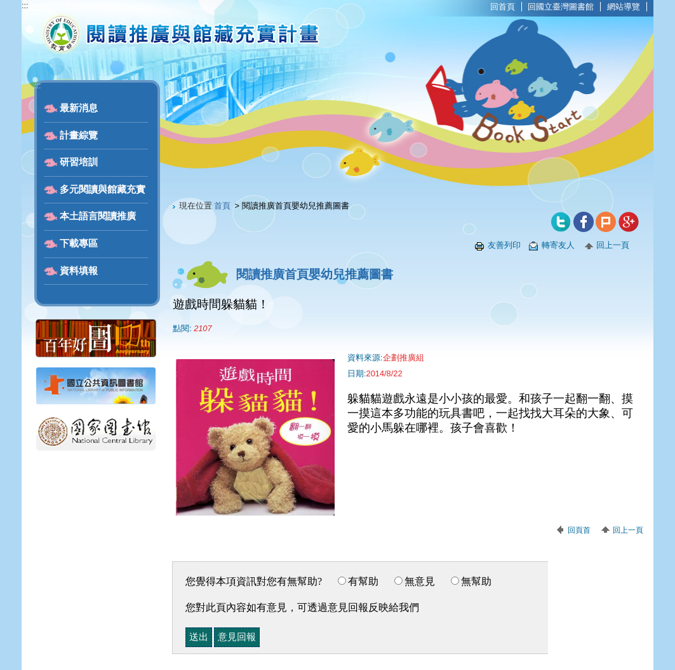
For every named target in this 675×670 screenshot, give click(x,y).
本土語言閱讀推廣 (98, 216)
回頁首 (579, 530)
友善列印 (504, 245)
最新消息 (79, 108)
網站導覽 (623, 6)
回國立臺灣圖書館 (561, 6)
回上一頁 (612, 245)
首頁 (222, 205)
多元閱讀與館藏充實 (102, 189)
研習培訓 (79, 162)
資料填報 (79, 271)
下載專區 (79, 243)
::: (25, 5)
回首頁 (502, 6)
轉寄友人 (558, 245)
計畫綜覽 (79, 135)
